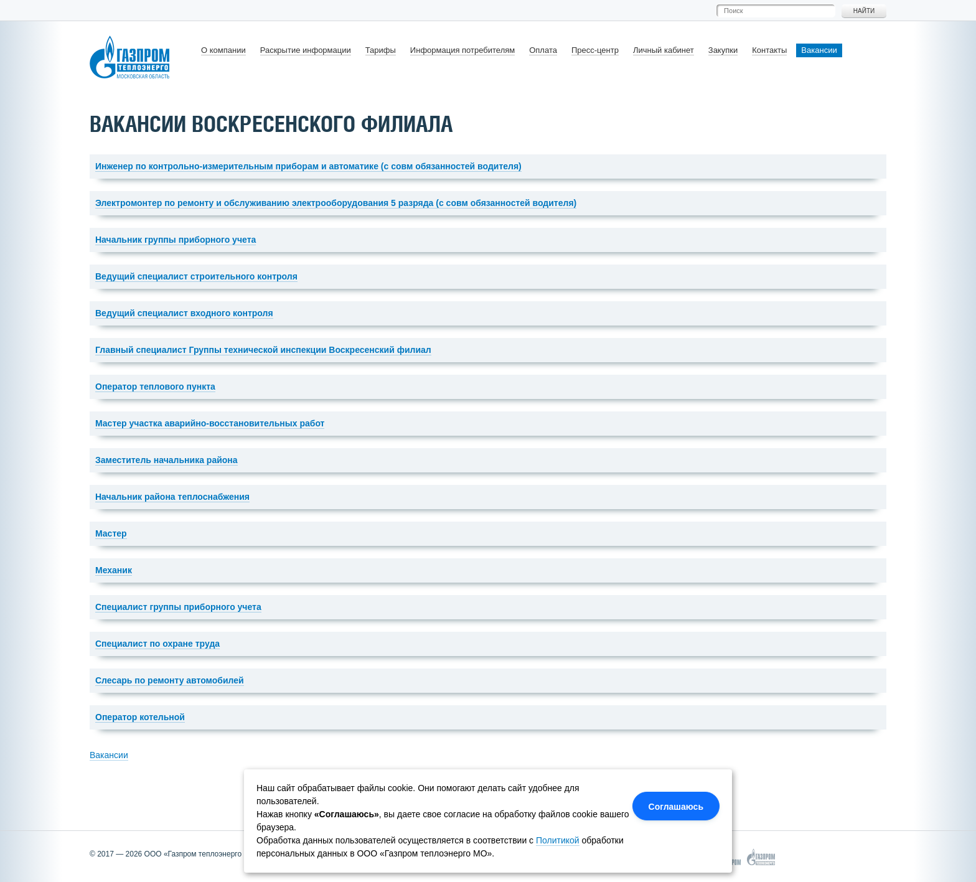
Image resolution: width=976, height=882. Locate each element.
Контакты (769, 50)
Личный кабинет (663, 50)
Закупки (723, 50)
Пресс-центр (595, 50)
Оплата (543, 50)
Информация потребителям (462, 50)
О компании (223, 50)
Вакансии (819, 50)
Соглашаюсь (676, 807)
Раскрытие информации (305, 50)
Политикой (558, 840)
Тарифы (380, 50)
